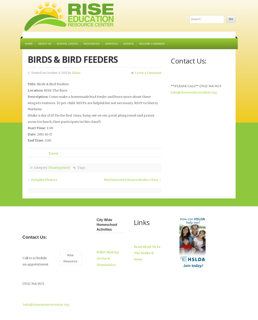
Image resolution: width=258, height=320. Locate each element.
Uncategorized (59, 168)
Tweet (53, 153)
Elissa (76, 73)
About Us (44, 43)
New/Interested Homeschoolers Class (131, 180)
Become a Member (152, 43)
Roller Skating (108, 252)
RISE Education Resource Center (69, 16)
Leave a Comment (148, 73)
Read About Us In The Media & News (147, 253)
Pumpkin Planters (44, 180)
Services (111, 43)
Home (29, 43)
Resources (92, 43)
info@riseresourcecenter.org (194, 92)
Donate (128, 43)
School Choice (67, 43)
